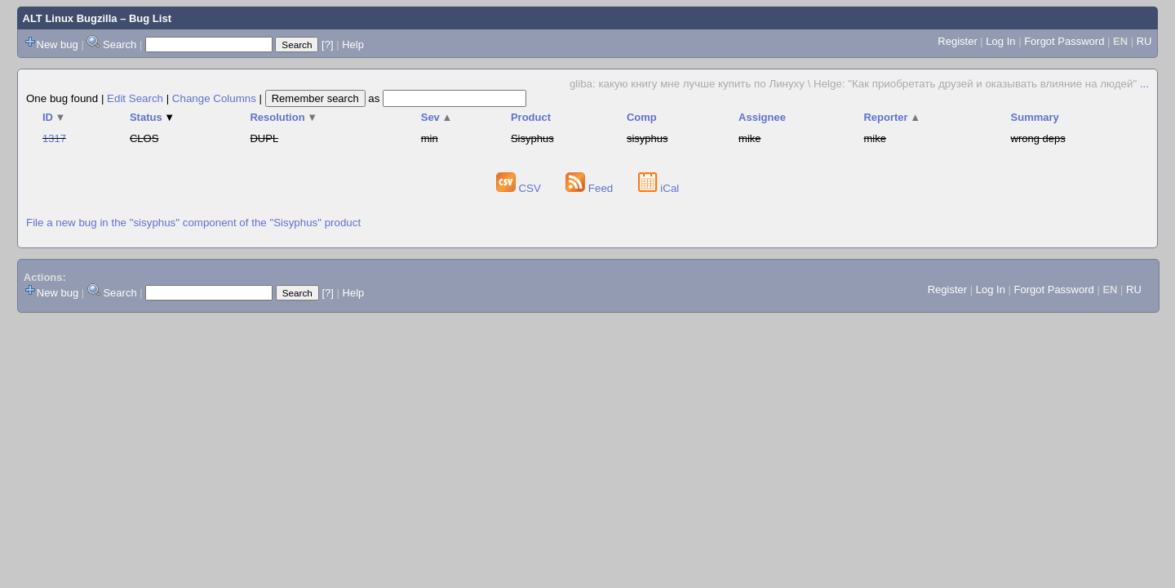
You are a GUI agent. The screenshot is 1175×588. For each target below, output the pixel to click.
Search (119, 44)
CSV (520, 188)
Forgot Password (1064, 41)
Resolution (283, 117)
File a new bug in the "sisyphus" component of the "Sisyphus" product (193, 222)
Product (531, 117)
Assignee (762, 117)
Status (152, 117)
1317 (54, 138)
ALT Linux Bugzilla (70, 18)
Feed (590, 188)
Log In (1000, 41)
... (1144, 84)
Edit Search (135, 98)
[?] (327, 44)
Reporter (891, 117)
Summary (1035, 117)
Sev (437, 117)
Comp (642, 117)
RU (1144, 41)
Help (353, 44)
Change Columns (214, 98)
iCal (659, 188)
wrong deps (1038, 138)
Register (957, 41)
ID (53, 117)
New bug (57, 44)
